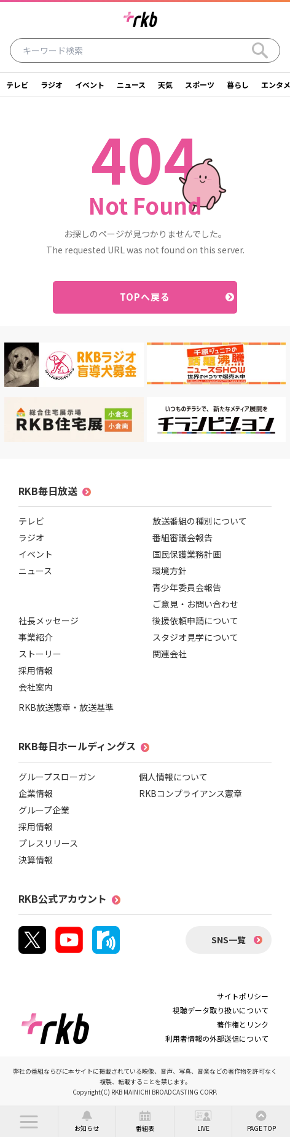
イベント (89, 84)
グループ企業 (43, 810)
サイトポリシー (242, 996)
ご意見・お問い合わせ (195, 604)
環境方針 (169, 571)
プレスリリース (48, 843)
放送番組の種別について (199, 521)
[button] (29, 1121)
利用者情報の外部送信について (216, 1038)
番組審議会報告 (182, 537)
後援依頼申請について (195, 620)
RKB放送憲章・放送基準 (66, 707)
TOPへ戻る (145, 296)
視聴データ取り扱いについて (220, 1010)
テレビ (17, 84)
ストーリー (39, 654)
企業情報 (35, 793)
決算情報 (35, 860)
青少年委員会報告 (186, 587)
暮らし (238, 84)
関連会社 (169, 654)
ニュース (131, 84)
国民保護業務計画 (186, 554)
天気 (165, 84)
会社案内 (35, 687)
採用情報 (35, 670)
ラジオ (52, 84)
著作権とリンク (242, 1024)
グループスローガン (56, 777)
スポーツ (199, 84)
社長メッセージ (48, 620)
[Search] (260, 50)
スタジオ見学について (195, 637)
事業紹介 (35, 637)
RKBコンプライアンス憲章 (190, 793)
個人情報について (173, 777)
